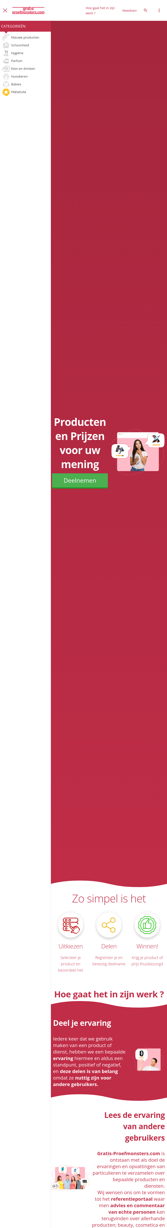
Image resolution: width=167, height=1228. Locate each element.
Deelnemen (79, 480)
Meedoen (129, 10)
